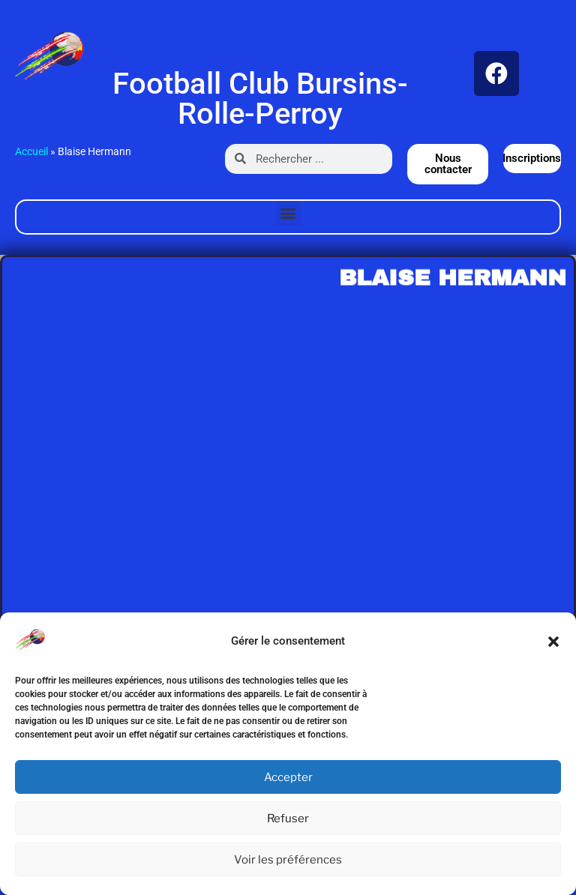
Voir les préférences (288, 860)
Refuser (288, 818)
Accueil (31, 151)
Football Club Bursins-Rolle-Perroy (260, 98)
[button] (553, 641)
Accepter (288, 777)
